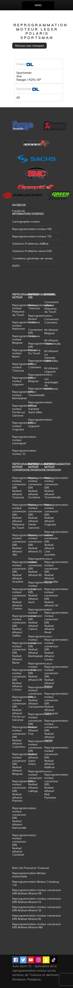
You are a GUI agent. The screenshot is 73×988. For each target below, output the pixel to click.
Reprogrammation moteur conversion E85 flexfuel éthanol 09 (40, 672)
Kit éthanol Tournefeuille (52, 342)
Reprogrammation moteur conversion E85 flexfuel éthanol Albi (36, 925)
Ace (19, 76)
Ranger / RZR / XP (28, 80)
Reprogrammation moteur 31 (24, 452)
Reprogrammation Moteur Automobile (29, 874)
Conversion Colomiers (51, 320)
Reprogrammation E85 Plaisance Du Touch (40, 348)
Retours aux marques (29, 46)
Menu (38, 5)
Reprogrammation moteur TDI (31, 236)
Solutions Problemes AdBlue (30, 243)
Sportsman (24, 73)
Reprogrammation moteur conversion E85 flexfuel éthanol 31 (40, 543)
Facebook (18, 211)
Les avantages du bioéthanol (51, 383)
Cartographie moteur (26, 221)
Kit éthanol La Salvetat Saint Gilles (51, 356)
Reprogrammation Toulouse (40, 306)
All (18, 97)
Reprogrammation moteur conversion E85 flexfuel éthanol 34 (56, 597)
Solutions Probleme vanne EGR (32, 251)
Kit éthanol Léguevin (51, 369)
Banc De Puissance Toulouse (30, 868)
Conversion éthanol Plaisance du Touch (51, 306)
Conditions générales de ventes (32, 258)
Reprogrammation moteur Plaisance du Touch (24, 310)
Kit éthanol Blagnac (51, 331)
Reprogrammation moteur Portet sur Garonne (24, 410)
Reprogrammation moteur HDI (32, 229)
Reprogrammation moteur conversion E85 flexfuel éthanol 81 (40, 567)
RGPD (16, 266)
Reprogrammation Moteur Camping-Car (36, 883)
